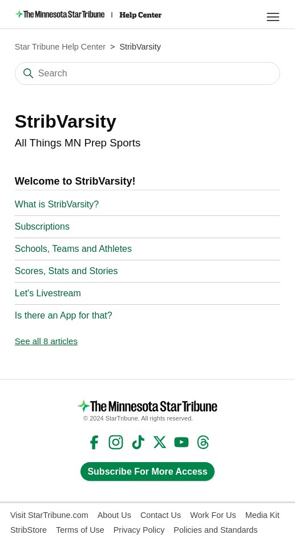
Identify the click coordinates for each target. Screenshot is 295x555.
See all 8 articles (46, 341)
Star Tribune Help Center (60, 46)
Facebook (94, 442)
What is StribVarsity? (57, 204)
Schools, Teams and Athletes (73, 249)
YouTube (181, 442)
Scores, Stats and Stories (66, 271)
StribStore (28, 529)
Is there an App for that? (63, 315)
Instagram (115, 442)
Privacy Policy (139, 529)
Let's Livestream (48, 293)
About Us (114, 515)
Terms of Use (80, 529)
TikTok (138, 442)
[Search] (147, 73)
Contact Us (160, 515)
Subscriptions (42, 226)
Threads (203, 442)
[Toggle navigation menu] (273, 17)
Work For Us (213, 515)
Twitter (159, 442)
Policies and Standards (215, 529)
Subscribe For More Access (147, 471)
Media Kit (262, 515)
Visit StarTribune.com (49, 515)
